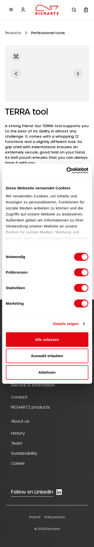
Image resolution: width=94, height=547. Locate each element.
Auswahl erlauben (47, 356)
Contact (19, 397)
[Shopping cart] (86, 10)
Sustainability (24, 453)
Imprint (34, 517)
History (18, 433)
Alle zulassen (47, 339)
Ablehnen (46, 372)
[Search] (74, 10)
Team (16, 443)
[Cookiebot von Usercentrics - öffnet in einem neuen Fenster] (67, 170)
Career (18, 463)
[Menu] (11, 10)
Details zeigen (65, 324)
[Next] (78, 74)
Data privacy (54, 517)
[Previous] (16, 74)
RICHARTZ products (30, 407)
